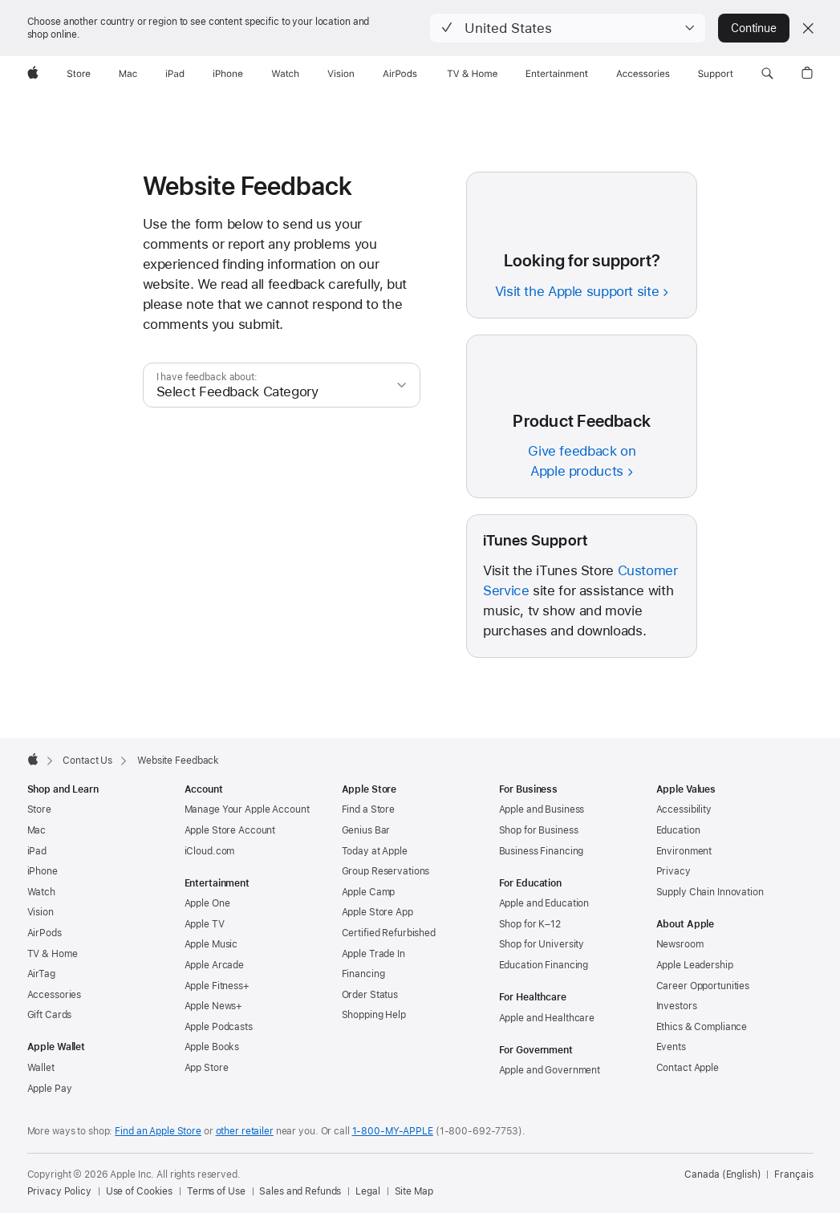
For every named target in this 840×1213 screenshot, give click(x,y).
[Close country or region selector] (808, 28)
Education (678, 830)
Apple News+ (214, 1006)
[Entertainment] (557, 73)
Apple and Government (550, 1070)
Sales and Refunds (300, 1191)
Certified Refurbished (389, 933)
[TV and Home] (472, 73)
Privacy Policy (59, 1191)
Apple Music (211, 944)
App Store (207, 1067)
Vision (40, 912)
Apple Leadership (694, 965)
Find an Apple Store (158, 1131)
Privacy (673, 871)
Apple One (207, 903)
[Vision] (341, 73)
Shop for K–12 (530, 924)
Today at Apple (375, 851)
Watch (41, 892)
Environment (684, 851)
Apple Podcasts (219, 1026)
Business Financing (541, 851)
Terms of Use (216, 1191)
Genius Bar (366, 830)
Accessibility (684, 809)
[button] (568, 28)
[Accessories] (643, 73)
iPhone (42, 871)
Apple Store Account (230, 830)
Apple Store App (377, 912)
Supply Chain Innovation (710, 892)
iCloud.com (210, 851)
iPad (37, 851)
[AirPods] (400, 73)
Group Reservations (386, 871)
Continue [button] (753, 28)
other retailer (245, 1131)
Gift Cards (49, 1014)
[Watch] (285, 73)
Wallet (41, 1067)
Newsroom (680, 944)
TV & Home (52, 953)
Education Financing (544, 965)
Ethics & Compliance (702, 1026)
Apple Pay (49, 1088)
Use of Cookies (139, 1191)
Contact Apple (687, 1067)
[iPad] (175, 73)
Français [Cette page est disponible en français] (793, 1174)
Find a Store (369, 809)
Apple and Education (544, 903)
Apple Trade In (373, 953)
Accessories (54, 994)
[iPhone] (228, 73)
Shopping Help (374, 1014)
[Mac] (128, 73)
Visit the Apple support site (577, 291)
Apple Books (212, 1047)
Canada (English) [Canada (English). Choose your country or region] (722, 1174)
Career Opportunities (703, 986)
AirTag (41, 974)
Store (39, 809)
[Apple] (33, 73)
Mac (37, 830)
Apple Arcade (215, 965)
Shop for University (542, 944)
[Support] (716, 73)
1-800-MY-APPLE (392, 1131)
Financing (363, 974)
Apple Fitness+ (217, 986)
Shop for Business (538, 830)
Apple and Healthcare (547, 1018)
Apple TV (205, 924)
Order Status (370, 994)
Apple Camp (369, 892)
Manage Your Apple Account (247, 809)
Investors (676, 1006)
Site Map (414, 1191)
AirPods (44, 933)
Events (671, 1047)
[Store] (78, 73)
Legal (367, 1191)
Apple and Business (542, 809)
